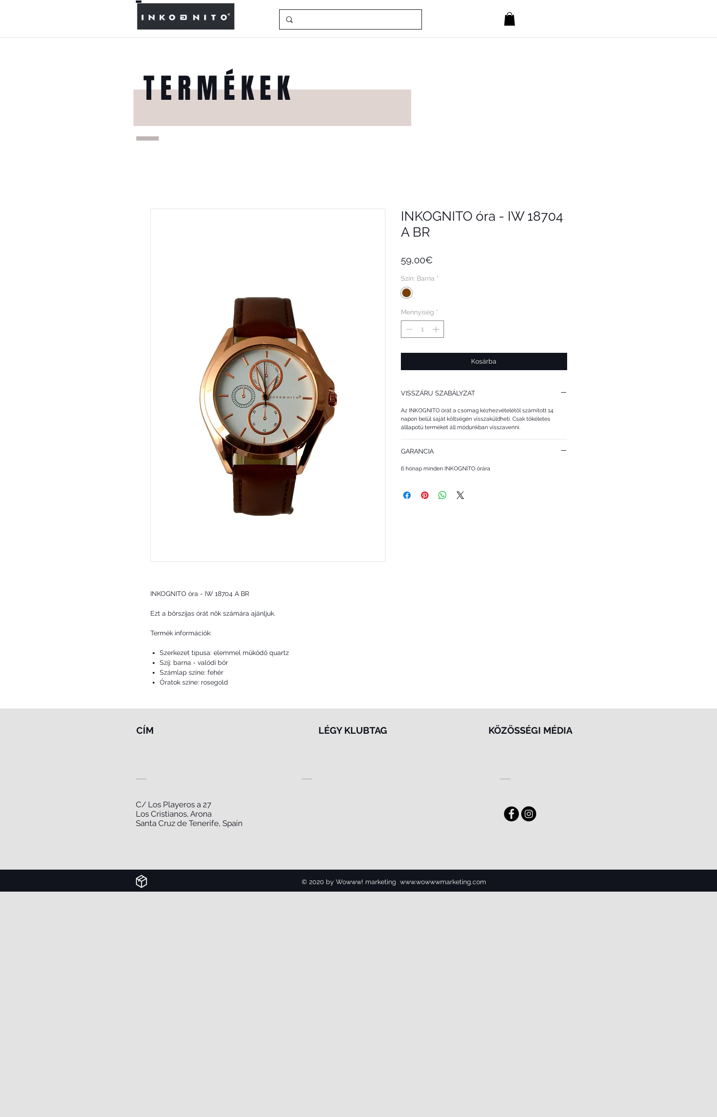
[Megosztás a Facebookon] (407, 495)
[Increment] (437, 329)
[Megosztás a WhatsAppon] (442, 495)
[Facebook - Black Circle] (511, 813)
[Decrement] (408, 329)
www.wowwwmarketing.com (443, 882)
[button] (509, 19)
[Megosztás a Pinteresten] (424, 495)
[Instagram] (528, 813)
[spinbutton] (422, 329)
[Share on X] (460, 495)
